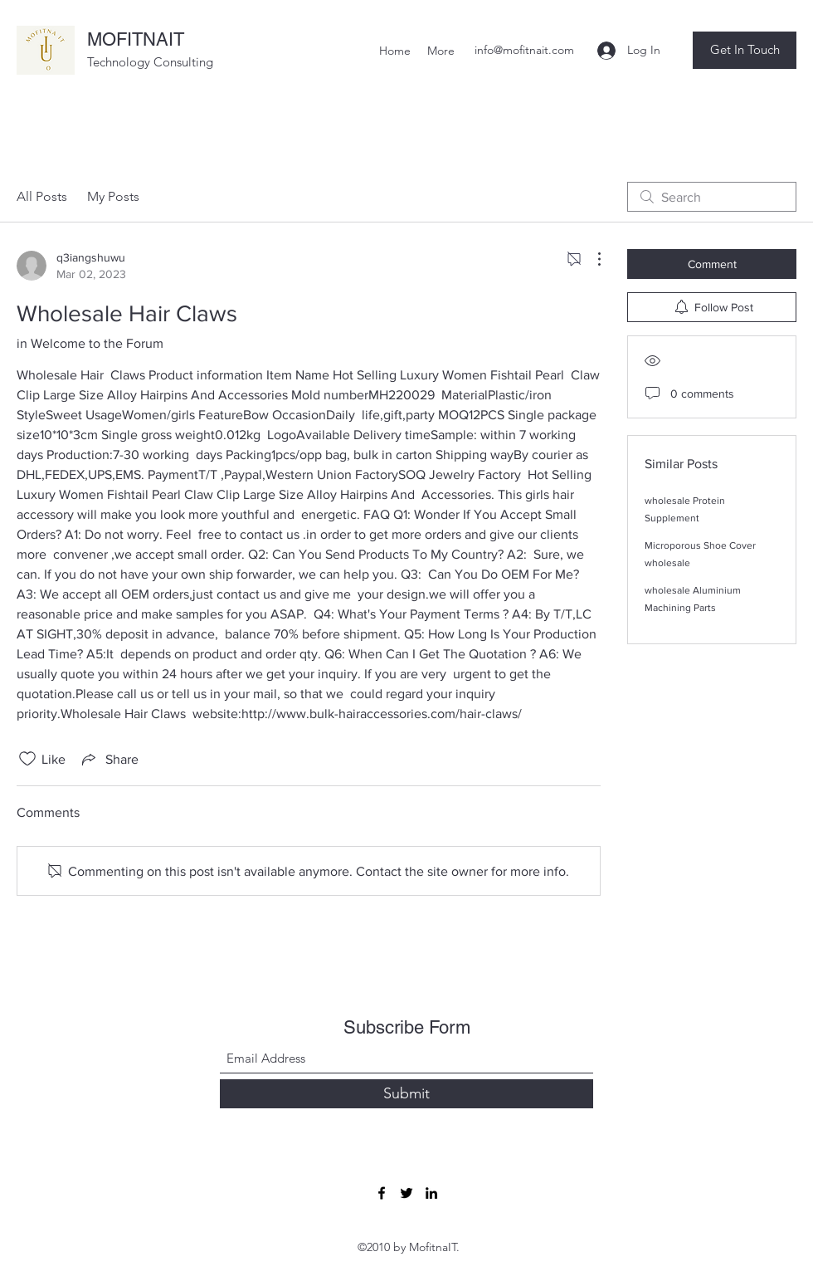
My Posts (113, 196)
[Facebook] (381, 1193)
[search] (711, 197)
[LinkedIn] (431, 1193)
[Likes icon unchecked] (27, 759)
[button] (744, 50)
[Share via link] (109, 759)
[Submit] (406, 1093)
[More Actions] (591, 259)
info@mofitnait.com (524, 49)
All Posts (42, 196)
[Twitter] (406, 1193)
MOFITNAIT (135, 39)
